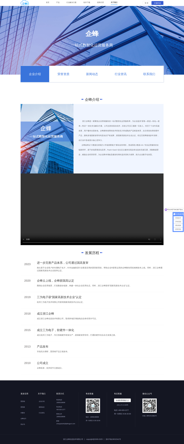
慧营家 (23, 407)
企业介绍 (42, 401)
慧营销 (23, 401)
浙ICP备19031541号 (113, 439)
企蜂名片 (23, 418)
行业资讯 (42, 413)
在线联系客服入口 (122, 400)
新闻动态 (42, 407)
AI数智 (23, 413)
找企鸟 (23, 424)
